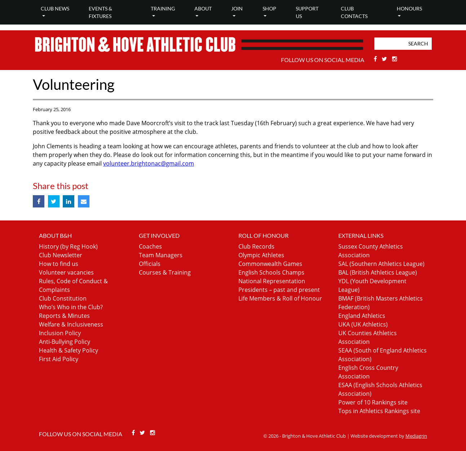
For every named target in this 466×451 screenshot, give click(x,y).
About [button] (203, 8)
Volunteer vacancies (66, 272)
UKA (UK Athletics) (363, 324)
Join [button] (237, 8)
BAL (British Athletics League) (377, 272)
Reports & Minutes (64, 316)
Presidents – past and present (279, 290)
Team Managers (161, 255)
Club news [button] (55, 8)
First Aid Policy (58, 359)
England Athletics (361, 316)
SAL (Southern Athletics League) (381, 264)
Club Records (256, 246)
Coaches (150, 246)
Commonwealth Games (270, 264)
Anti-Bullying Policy (64, 342)
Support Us (307, 12)
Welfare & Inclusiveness (71, 324)
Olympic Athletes (261, 255)
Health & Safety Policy (68, 350)
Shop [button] (269, 8)
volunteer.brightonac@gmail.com (148, 163)
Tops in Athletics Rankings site (379, 411)
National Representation (271, 281)
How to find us (58, 264)
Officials (150, 264)
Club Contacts (354, 12)
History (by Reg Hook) (68, 246)
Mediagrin (416, 436)
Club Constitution (63, 298)
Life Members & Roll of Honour (280, 298)
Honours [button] (409, 8)
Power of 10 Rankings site (373, 402)
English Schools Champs (271, 272)
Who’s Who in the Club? (71, 307)
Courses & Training (165, 272)
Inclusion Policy (60, 333)
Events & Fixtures (100, 12)
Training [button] (163, 8)
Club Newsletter (60, 255)
